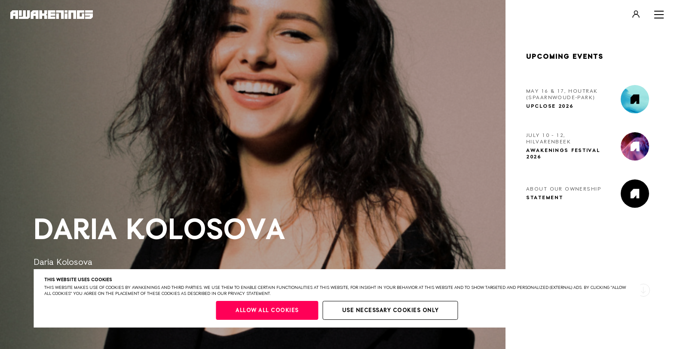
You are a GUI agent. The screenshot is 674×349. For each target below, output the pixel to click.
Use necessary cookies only (390, 310)
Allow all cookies (267, 310)
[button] (643, 290)
